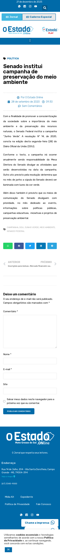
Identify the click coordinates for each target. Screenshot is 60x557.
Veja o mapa (8, 476)
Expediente (26, 496)
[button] (44, 8)
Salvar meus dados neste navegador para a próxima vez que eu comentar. (30, 401)
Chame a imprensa (40, 522)
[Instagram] (30, 6)
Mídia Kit (9, 496)
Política (13, 58)
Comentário (10, 311)
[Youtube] (35, 6)
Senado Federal (16, 231)
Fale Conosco (43, 504)
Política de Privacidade (17, 504)
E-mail (7, 369)
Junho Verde (32, 227)
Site (5, 384)
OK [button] (8, 549)
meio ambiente (47, 227)
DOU (21, 227)
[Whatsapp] (19, 6)
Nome (7, 354)
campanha (12, 227)
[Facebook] (24, 6)
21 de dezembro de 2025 (29, 1)
